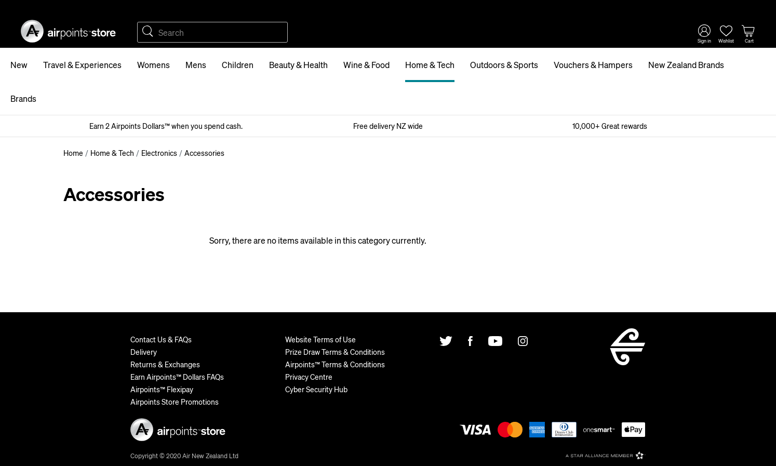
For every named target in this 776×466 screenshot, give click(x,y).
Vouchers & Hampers (593, 64)
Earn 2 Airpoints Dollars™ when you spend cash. (166, 125)
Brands (23, 98)
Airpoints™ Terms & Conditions (335, 364)
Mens (195, 64)
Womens (153, 64)
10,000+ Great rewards (609, 125)
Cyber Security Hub (316, 389)
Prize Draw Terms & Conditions (335, 351)
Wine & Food (366, 64)
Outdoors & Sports (504, 64)
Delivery (143, 351)
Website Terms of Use (320, 339)
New (19, 64)
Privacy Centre (308, 376)
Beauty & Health (298, 64)
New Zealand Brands (686, 64)
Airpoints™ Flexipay (161, 389)
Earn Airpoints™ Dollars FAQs (177, 376)
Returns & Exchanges (165, 364)
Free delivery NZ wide (388, 125)
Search (147, 32)
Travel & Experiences (82, 64)
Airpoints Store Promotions (174, 401)
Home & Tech (429, 64)
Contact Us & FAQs (161, 339)
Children (237, 64)
